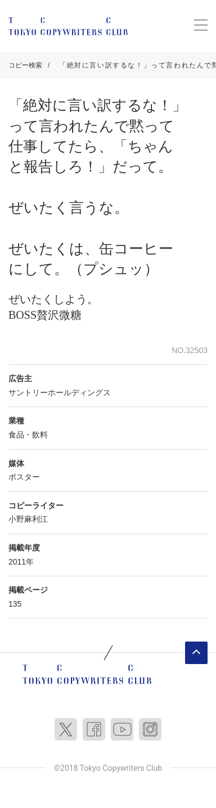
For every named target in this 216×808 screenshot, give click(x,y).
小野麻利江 (28, 518)
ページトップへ (196, 653)
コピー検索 (25, 65)
